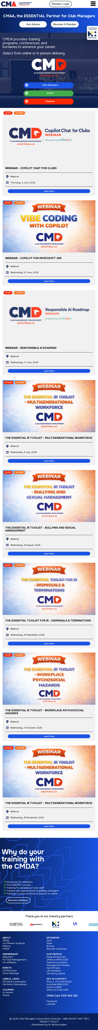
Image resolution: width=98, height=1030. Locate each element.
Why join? (8, 957)
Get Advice (33, 24)
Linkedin (51, 1004)
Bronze (50, 946)
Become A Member (64, 24)
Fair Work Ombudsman (15, 984)
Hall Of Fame (53, 968)
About (7, 937)
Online (6, 995)
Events (7, 967)
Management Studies (58, 965)
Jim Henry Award (56, 973)
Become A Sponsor (57, 948)
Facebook (52, 1001)
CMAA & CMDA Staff (57, 959)
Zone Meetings (11, 973)
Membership (10, 954)
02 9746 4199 (61, 990)
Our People (54, 954)
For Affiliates (9, 962)
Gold (49, 940)
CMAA (6, 940)
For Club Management (14, 959)
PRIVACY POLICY (49, 1021)
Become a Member (18, 900)
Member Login (60, 4)
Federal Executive (56, 957)
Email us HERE (54, 987)
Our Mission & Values (14, 943)
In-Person (8, 992)
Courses (8, 989)
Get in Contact (57, 979)
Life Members (54, 970)
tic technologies (57, 1024)
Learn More (49, 191)
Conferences (10, 970)
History (6, 946)
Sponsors (53, 937)
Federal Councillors (57, 962)
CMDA (6, 948)
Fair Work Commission (14, 981)
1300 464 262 (69, 995)
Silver (49, 943)
